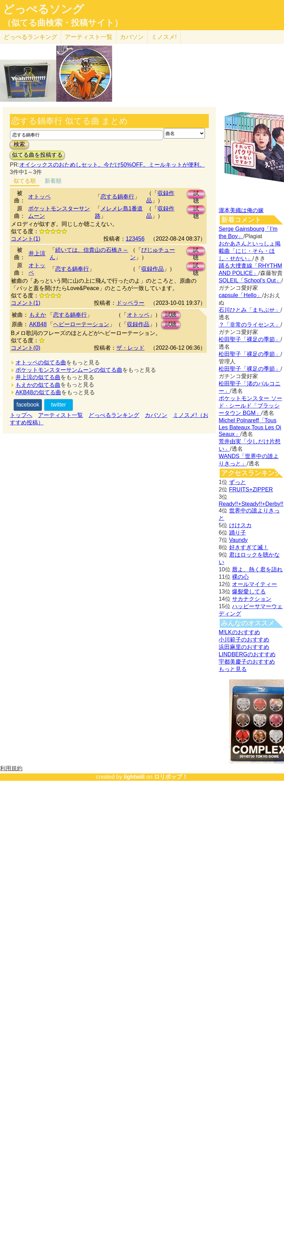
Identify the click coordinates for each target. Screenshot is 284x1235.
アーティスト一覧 (60, 415)
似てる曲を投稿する (37, 155)
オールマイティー (254, 584)
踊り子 (237, 533)
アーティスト (88, 37)
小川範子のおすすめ (244, 640)
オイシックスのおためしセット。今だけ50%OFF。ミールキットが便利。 (112, 165)
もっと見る (233, 669)
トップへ (21, 415)
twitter (58, 405)
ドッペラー (130, 303)
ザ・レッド (130, 348)
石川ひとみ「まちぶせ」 (249, 310)
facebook (28, 405)
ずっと (237, 482)
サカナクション (251, 599)
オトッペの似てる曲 (40, 362)
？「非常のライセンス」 (249, 325)
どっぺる (30, 37)
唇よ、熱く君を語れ (257, 569)
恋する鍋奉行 (117, 197)
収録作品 (152, 269)
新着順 (53, 181)
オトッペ (39, 197)
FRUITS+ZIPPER (251, 489)
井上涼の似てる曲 (37, 377)
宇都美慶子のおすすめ (247, 662)
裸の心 (240, 577)
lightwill (134, 777)
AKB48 (38, 324)
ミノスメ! (164, 37)
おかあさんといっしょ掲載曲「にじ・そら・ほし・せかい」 (249, 251)
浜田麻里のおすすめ (244, 647)
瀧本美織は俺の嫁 (241, 210)
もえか (37, 315)
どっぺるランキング (114, 415)
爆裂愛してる (249, 592)
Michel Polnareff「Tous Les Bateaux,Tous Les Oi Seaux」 (250, 427)
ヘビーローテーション (81, 324)
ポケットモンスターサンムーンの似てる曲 (68, 370)
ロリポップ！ (171, 777)
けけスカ (240, 525)
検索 (19, 144)
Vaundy (238, 540)
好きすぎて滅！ (249, 547)
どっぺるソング (43, 9)
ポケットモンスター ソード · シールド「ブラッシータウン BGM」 (250, 405)
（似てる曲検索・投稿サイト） (63, 22)
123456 (135, 239)
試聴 (196, 194)
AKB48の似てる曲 (38, 392)
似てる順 (24, 181)
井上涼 (36, 253)
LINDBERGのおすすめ (247, 654)
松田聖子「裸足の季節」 (249, 339)
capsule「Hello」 (240, 295)
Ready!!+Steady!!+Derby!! (251, 504)
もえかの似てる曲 (37, 385)
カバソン (132, 37)
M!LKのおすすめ (239, 632)
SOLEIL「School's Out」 (250, 280)
